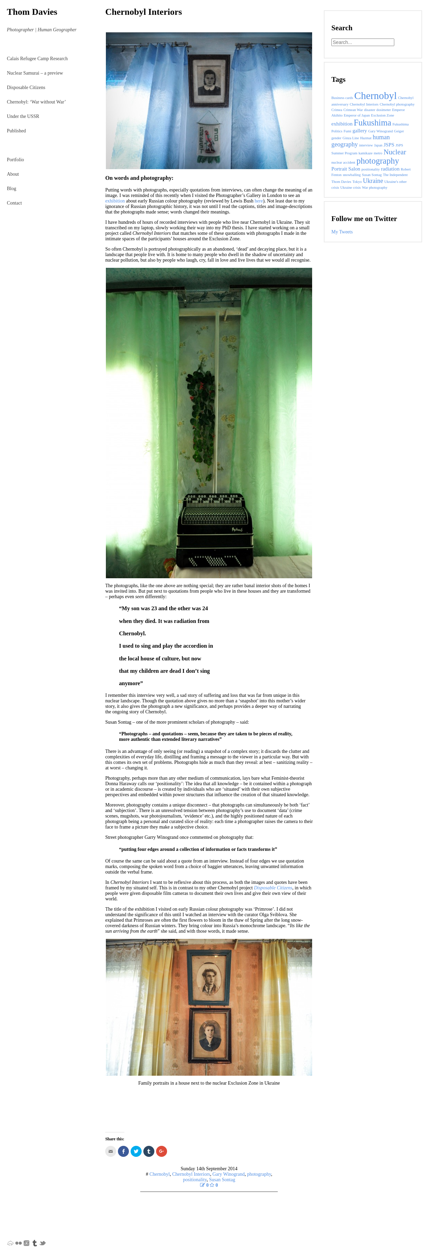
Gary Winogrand (228, 1174)
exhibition (115, 201)
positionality (195, 1179)
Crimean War (353, 110)
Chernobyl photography (397, 104)
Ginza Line (351, 138)
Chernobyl (160, 1174)
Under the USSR (23, 116)
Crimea (336, 110)
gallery (360, 130)
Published (16, 130)
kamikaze (366, 153)
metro (378, 153)
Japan (378, 145)
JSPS (389, 144)
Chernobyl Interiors (143, 12)
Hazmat (366, 138)
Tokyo (357, 182)
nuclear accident (343, 162)
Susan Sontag (222, 1179)
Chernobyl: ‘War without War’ (36, 102)
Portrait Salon (345, 169)
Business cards (342, 98)
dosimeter (383, 110)
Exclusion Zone (382, 115)
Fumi (348, 131)
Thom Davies (32, 12)
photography (259, 1174)
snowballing (352, 175)
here (259, 201)
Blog (11, 188)
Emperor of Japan (357, 115)
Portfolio (15, 159)
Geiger (399, 131)
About (13, 174)
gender (336, 138)
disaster (369, 110)
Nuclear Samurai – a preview (35, 73)
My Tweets (342, 231)
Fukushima (372, 122)
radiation (390, 169)
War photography (374, 187)
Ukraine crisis (350, 187)
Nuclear (395, 152)
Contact (14, 203)
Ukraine (373, 180)
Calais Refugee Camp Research (37, 58)
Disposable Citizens (26, 87)
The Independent (395, 175)
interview (366, 145)
